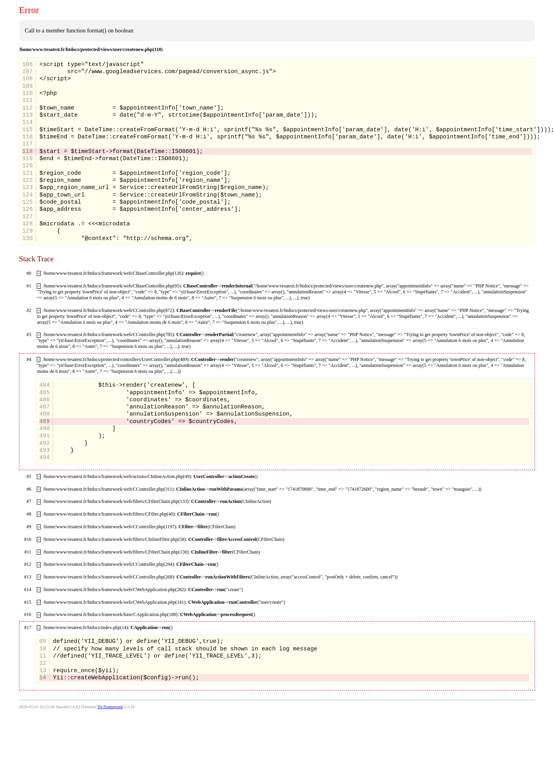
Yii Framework (110, 707)
